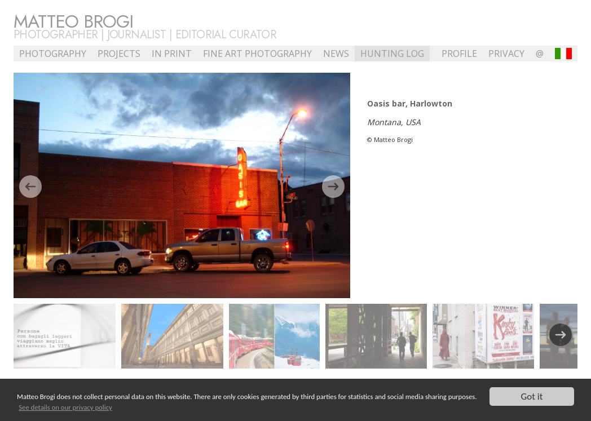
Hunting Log (392, 53)
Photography (52, 53)
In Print (172, 53)
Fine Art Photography (257, 53)
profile (459, 53)
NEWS (336, 53)
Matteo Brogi (73, 21)
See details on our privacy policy (65, 408)
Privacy (506, 53)
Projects (119, 53)
